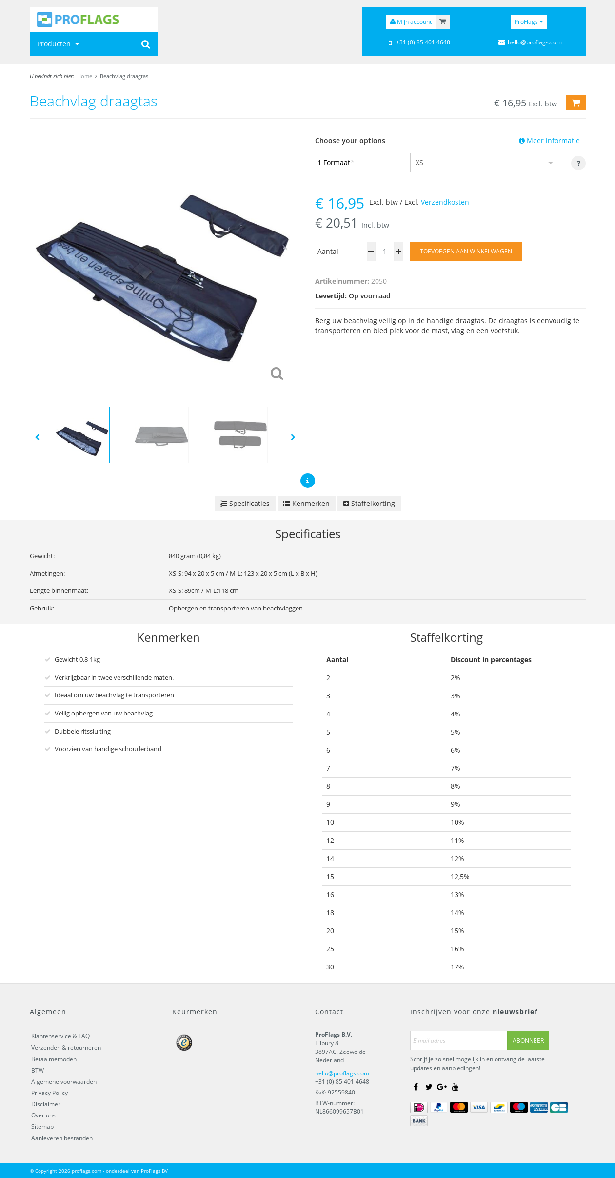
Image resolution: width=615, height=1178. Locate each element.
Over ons (43, 1116)
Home (84, 76)
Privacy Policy (49, 1093)
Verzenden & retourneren (66, 1048)
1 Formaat (335, 162)
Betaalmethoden (54, 1059)
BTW (37, 1070)
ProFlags (529, 22)
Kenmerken (306, 503)
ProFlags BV (154, 1170)
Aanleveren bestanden (62, 1138)
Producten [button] (59, 43)
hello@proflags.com (342, 1073)
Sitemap (42, 1127)
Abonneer (528, 1040)
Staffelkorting (369, 503)
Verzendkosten (445, 202)
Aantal (327, 251)
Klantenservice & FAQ (60, 1036)
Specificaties (245, 503)
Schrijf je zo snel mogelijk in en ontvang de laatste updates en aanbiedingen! (477, 1063)
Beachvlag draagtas (124, 76)
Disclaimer (45, 1104)
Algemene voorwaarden (64, 1081)
